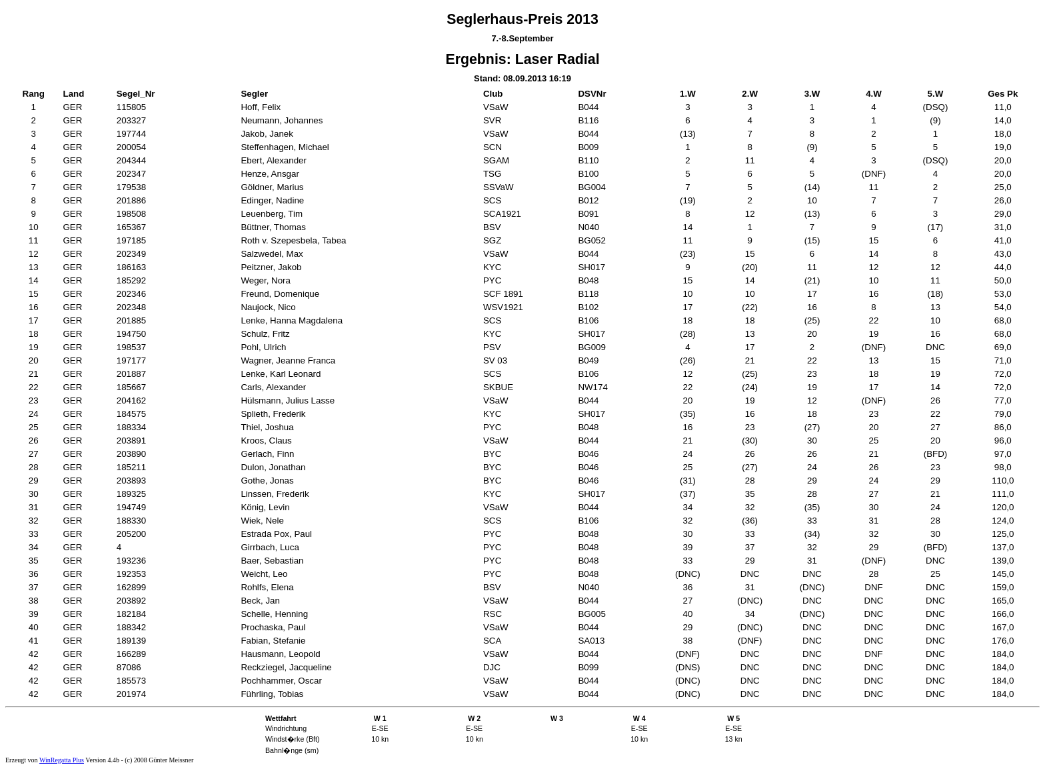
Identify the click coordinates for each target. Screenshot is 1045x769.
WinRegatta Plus (61, 760)
